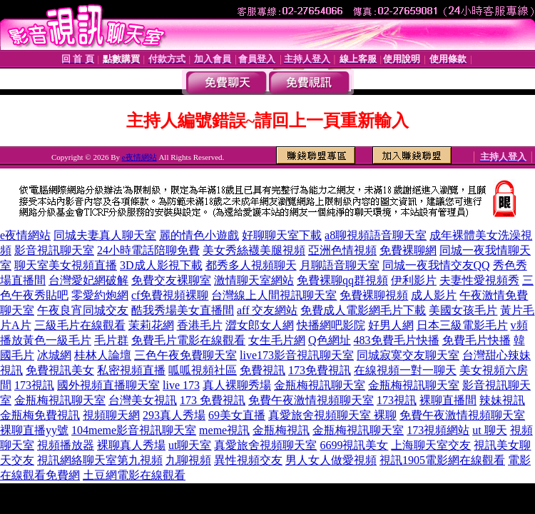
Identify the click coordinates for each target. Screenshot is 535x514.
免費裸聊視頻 (374, 295)
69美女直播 (236, 415)
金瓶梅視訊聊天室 (319, 385)
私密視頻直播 (131, 370)
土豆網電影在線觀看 (134, 475)
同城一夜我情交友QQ (436, 265)
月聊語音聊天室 (339, 265)
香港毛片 (200, 325)
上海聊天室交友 (431, 445)
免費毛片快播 (476, 340)
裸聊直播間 (448, 400)
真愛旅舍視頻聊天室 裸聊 (332, 415)
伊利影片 (414, 280)
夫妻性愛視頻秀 (479, 280)
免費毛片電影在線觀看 (188, 340)
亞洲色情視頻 (342, 250)
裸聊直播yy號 (34, 430)
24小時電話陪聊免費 (148, 250)
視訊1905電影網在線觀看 (442, 460)
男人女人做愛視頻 (331, 460)
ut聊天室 (189, 445)
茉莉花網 (151, 325)
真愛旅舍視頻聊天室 (265, 445)
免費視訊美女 (60, 370)
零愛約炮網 (99, 295)
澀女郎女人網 (259, 325)
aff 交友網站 (267, 310)
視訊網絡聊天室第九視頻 (100, 460)
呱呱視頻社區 (202, 370)
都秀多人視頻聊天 (251, 265)
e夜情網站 (139, 157)
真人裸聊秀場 (237, 385)
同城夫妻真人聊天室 (105, 235)
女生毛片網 (276, 340)
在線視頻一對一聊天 (405, 370)
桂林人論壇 (102, 355)
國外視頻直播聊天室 (108, 385)
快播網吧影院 (331, 325)
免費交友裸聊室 (171, 280)
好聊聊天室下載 (282, 235)
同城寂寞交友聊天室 (408, 355)
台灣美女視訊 (142, 400)
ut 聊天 (489, 430)
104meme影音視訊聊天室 (133, 430)
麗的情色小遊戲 (199, 235)
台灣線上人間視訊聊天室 (274, 295)
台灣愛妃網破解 (88, 280)
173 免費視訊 (212, 400)
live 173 (181, 385)
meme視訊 (224, 430)
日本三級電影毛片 (462, 325)
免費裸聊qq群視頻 (342, 280)
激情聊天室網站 (254, 280)
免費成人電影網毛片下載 (363, 310)
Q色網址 (329, 340)
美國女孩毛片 (463, 310)
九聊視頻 (188, 460)
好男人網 (391, 325)
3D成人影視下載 (161, 265)
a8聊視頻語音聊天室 (376, 235)
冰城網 (54, 355)
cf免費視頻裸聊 (169, 295)
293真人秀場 (174, 415)
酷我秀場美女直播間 (182, 310)
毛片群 (111, 340)
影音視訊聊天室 (54, 250)
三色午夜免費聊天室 (185, 355)
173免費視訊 (319, 370)
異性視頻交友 (248, 460)
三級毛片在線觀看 (80, 325)
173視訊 (34, 385)
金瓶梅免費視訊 (40, 415)
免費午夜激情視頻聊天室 (311, 400)
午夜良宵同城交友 (82, 310)
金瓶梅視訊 (281, 430)
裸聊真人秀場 (131, 445)
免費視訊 (262, 370)
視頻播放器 (65, 445)
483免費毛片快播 (396, 340)
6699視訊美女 (354, 445)
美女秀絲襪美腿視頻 (254, 250)
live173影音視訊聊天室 (297, 355)
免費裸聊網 (408, 250)
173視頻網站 (438, 430)
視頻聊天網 (111, 415)
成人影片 (434, 295)
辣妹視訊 (502, 400)
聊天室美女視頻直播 (65, 265)
